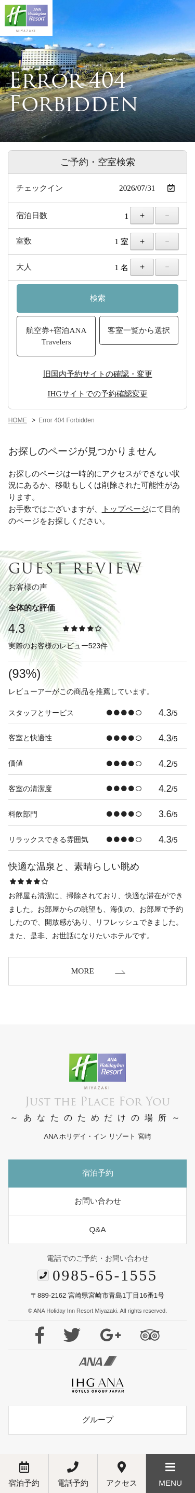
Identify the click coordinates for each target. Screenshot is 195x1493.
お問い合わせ (97, 1200)
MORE (82, 970)
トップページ (125, 508)
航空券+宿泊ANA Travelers (56, 336)
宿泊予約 (97, 1172)
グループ (97, 1419)
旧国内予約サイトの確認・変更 (97, 373)
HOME (17, 420)
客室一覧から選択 (139, 330)
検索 (98, 298)
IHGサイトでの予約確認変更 (97, 393)
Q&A (97, 1229)
